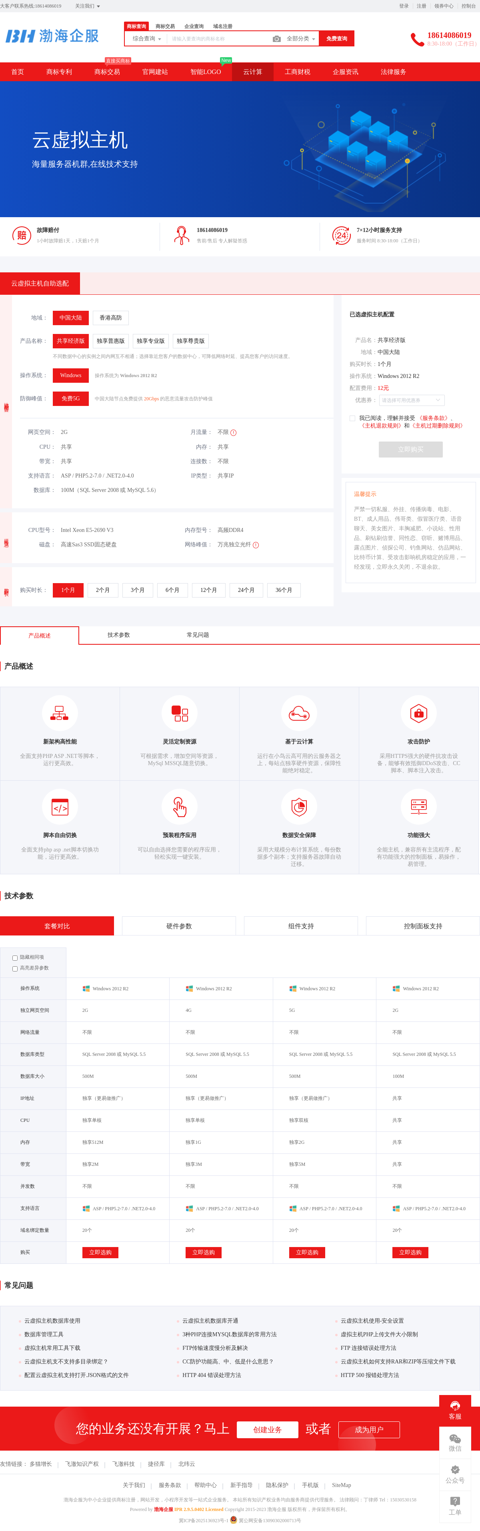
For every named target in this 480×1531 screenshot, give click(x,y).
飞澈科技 (123, 1464)
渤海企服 (163, 1509)
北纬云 (186, 1464)
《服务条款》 (432, 418)
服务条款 (170, 1485)
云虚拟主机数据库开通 (207, 1321)
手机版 (310, 1485)
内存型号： (199, 530)
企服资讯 (345, 71)
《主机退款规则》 (381, 426)
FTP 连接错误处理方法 (365, 1348)
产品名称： (34, 341)
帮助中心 (205, 1485)
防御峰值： (34, 399)
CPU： (48, 447)
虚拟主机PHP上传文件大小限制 (376, 1334)
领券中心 (444, 6)
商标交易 (165, 26)
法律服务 (393, 71)
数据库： (45, 490)
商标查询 (136, 26)
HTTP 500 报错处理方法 (367, 1375)
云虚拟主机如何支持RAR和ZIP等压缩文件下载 (395, 1362)
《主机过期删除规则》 (438, 426)
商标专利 (59, 71)
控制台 (469, 6)
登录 (404, 6)
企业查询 (194, 26)
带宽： (47, 461)
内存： (204, 447)
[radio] (71, 318)
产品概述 (39, 636)
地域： (39, 318)
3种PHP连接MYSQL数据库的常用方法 (227, 1334)
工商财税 (297, 71)
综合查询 (147, 39)
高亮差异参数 (30, 968)
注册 (421, 6)
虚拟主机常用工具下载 (49, 1348)
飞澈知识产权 (82, 1464)
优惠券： (366, 400)
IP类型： (202, 476)
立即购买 (411, 449)
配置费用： (364, 388)
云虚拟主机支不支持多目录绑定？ (63, 1362)
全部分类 (301, 39)
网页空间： (42, 432)
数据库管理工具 (41, 1334)
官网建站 (155, 71)
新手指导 (241, 1485)
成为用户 (369, 1430)
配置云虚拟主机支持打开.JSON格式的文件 (74, 1375)
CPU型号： (42, 530)
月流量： (201, 432)
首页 (17, 71)
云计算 (252, 71)
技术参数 (119, 635)
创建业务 (267, 1430)
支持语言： (42, 476)
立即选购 (100, 1252)
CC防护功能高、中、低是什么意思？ (225, 1362)
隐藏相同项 (28, 957)
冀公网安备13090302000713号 (265, 1520)
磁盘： (47, 545)
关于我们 (134, 1485)
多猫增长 (41, 1464)
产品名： (366, 340)
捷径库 (156, 1464)
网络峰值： (199, 545)
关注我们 (88, 6)
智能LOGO (205, 71)
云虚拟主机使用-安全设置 (369, 1321)
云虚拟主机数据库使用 (49, 1321)
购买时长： (34, 590)
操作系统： (34, 375)
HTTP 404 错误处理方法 (209, 1375)
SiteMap (341, 1485)
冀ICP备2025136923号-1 (204, 1520)
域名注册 (222, 26)
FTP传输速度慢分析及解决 (212, 1348)
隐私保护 (277, 1485)
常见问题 (198, 635)
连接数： (201, 461)
